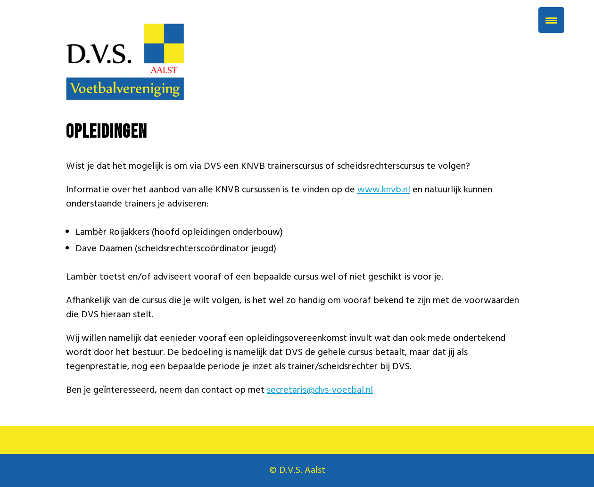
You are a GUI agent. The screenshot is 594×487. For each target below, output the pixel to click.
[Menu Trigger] (551, 20)
